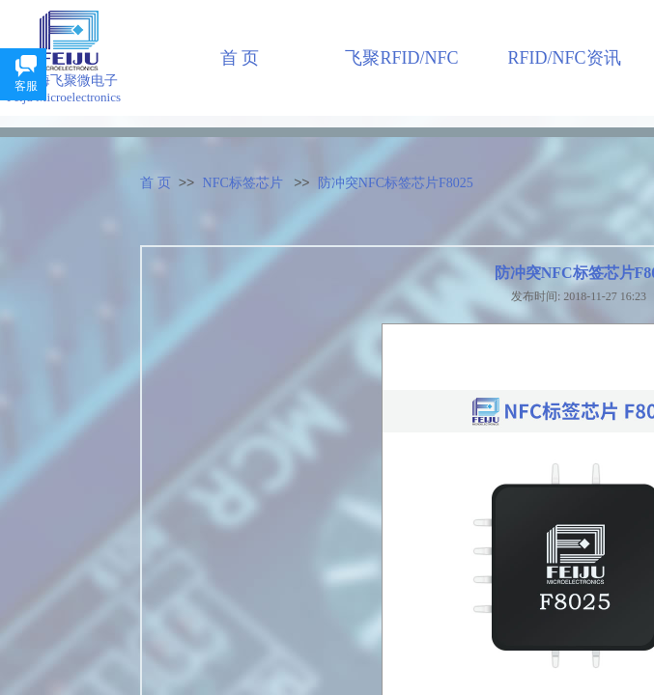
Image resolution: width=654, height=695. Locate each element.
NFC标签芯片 (243, 183)
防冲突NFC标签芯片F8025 (395, 183)
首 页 (155, 183)
